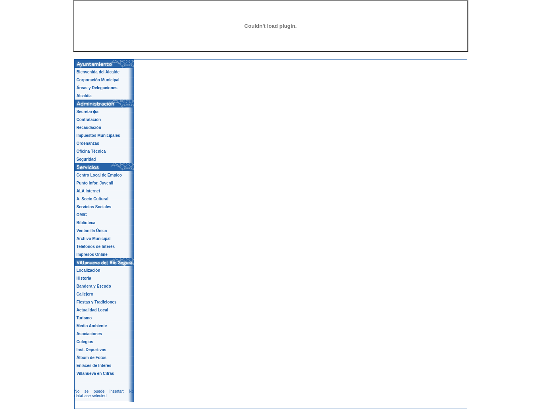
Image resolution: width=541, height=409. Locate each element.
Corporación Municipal (98, 80)
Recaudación (89, 127)
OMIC (82, 215)
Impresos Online (92, 254)
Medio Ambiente (92, 326)
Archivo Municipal (94, 238)
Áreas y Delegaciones (97, 88)
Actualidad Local (92, 310)
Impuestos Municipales (98, 135)
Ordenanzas (88, 143)
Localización (88, 270)
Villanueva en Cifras (95, 373)
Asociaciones (89, 334)
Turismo (84, 318)
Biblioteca (86, 223)
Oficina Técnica (91, 151)
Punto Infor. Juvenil (95, 183)
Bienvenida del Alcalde (98, 72)
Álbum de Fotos (92, 357)
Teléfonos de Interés (96, 246)
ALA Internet (88, 191)
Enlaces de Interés (94, 365)
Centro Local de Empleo (99, 175)
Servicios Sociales (94, 207)
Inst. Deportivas (91, 350)
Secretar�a (88, 111)
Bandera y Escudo (94, 286)
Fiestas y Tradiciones (97, 302)
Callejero (85, 294)
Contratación (89, 119)
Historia (84, 278)
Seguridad (86, 159)
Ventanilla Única (92, 231)
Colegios (85, 342)
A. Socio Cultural (93, 199)
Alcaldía (84, 96)
